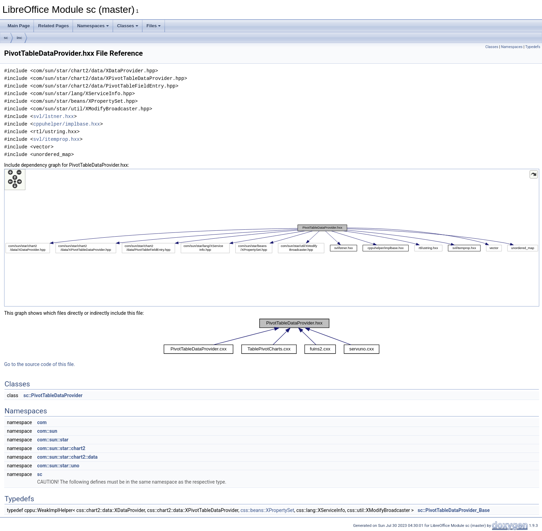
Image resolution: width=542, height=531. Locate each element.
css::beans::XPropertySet (267, 510)
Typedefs (532, 47)
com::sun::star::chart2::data (67, 457)
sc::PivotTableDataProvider (53, 395)
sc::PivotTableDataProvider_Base (453, 510)
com (41, 422)
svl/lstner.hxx (53, 116)
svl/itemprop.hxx (56, 139)
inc (19, 38)
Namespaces (93, 25)
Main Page (19, 25)
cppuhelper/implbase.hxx (66, 124)
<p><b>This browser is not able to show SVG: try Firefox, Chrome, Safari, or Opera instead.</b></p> (271, 237)
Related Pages (53, 25)
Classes (127, 25)
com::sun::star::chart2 (61, 448)
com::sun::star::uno (58, 465)
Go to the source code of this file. (39, 364)
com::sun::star (52, 439)
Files (154, 25)
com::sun (47, 431)
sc (6, 38)
